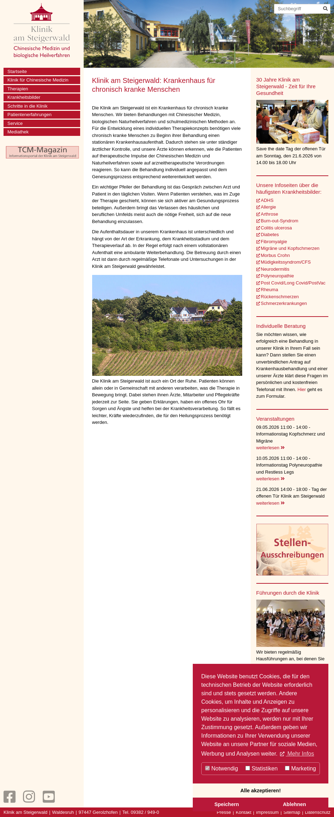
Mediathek (18, 131)
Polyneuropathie (277, 275)
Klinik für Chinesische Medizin (37, 80)
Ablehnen (294, 804)
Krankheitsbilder (23, 97)
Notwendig (221, 768)
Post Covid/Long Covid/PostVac (293, 283)
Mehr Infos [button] (300, 754)
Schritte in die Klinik (27, 106)
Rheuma (269, 289)
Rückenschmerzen (280, 296)
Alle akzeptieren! (260, 790)
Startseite (17, 71)
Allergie (268, 207)
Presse (224, 812)
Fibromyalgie (274, 241)
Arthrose (269, 214)
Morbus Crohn (275, 255)
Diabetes (270, 234)
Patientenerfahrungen (29, 114)
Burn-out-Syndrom (279, 220)
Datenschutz (317, 812)
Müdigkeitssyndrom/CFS (286, 262)
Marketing (300, 768)
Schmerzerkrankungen (284, 303)
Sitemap (292, 812)
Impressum (267, 812)
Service (15, 123)
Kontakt (243, 812)
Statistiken (261, 768)
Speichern (226, 804)
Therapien (17, 88)
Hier (302, 389)
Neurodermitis (275, 269)
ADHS (267, 200)
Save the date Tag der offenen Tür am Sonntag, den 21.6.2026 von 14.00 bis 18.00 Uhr (291, 155)
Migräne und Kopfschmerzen (290, 248)
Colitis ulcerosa (276, 227)
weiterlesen (270, 447)
